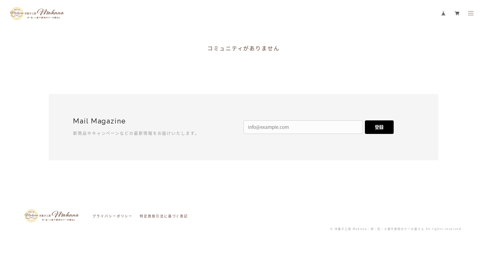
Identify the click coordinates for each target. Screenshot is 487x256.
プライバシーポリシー (112, 215)
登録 (379, 127)
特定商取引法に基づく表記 (164, 215)
